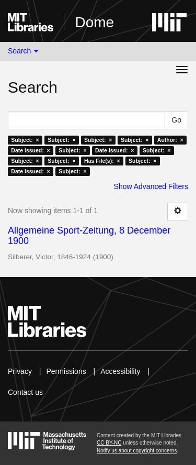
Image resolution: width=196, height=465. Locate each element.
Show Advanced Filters (151, 186)
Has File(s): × (102, 161)
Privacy (20, 371)
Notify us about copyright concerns (137, 450)
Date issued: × (30, 150)
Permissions (66, 371)
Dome (94, 22)
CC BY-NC (109, 443)
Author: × (170, 140)
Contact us (25, 392)
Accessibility (120, 371)
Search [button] (23, 51)
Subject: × (25, 140)
